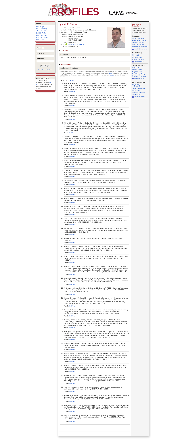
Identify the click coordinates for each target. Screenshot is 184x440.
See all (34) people (138, 78)
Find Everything (41, 29)
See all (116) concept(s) (140, 49)
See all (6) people (138, 61)
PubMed (72, 92)
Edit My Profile (41, 33)
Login (112, 75)
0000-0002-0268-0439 (75, 44)
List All (62, 80)
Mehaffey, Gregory (138, 92)
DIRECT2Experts (42, 37)
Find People (40, 27)
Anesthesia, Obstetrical (140, 47)
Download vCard (74, 46)
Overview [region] (64, 50)
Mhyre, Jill (135, 55)
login (111, 73)
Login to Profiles (41, 35)
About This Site (41, 31)
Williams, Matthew (138, 59)
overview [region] (64, 54)
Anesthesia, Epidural (139, 40)
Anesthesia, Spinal (138, 38)
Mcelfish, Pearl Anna (139, 76)
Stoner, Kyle (136, 94)
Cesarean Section (138, 42)
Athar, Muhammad (138, 88)
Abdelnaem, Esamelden (136, 85)
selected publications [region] (69, 68)
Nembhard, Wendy (138, 74)
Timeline (71, 80)
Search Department (138, 96)
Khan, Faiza (136, 90)
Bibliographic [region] (65, 64)
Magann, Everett (137, 72)
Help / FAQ (40, 39)
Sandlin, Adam (137, 57)
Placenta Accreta (138, 44)
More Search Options (45, 70)
